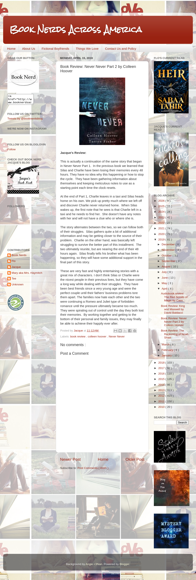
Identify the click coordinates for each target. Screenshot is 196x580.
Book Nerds (19, 257)
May (165, 283)
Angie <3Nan (94, 564)
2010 (161, 406)
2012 (161, 395)
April (165, 288)
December (169, 244)
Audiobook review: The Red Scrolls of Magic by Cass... (174, 297)
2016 (161, 373)
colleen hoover (97, 336)
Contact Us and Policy (120, 48)
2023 (161, 217)
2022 (161, 222)
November (169, 249)
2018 (161, 362)
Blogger (124, 564)
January (167, 355)
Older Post (135, 459)
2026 (161, 200)
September (169, 261)
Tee (14, 280)
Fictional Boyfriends (55, 48)
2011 (161, 401)
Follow (11, 151)
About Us (28, 48)
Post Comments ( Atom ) (93, 468)
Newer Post (70, 459)
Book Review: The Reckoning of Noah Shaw (174, 334)
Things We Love (87, 48)
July (165, 272)
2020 (161, 234)
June (165, 277)
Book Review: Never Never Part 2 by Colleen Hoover (174, 322)
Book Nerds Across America (75, 29)
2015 (161, 379)
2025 (161, 206)
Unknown (17, 286)
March (166, 344)
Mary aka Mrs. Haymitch (27, 274)
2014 (161, 384)
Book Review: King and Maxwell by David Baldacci (173, 309)
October (167, 255)
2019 (161, 239)
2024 (161, 211)
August (166, 266)
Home (11, 48)
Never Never (117, 336)
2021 (161, 228)
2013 (161, 390)
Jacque (16, 268)
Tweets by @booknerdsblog (25, 120)
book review (78, 336)
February (168, 350)
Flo (14, 262)
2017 (161, 368)
